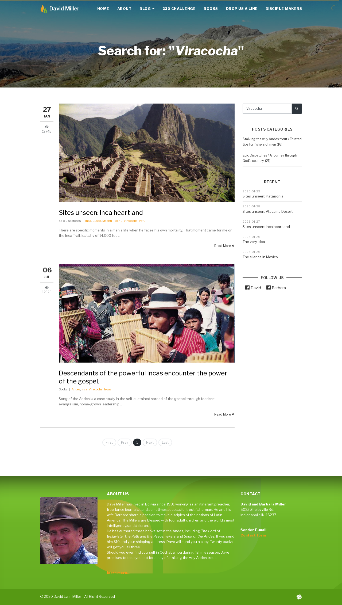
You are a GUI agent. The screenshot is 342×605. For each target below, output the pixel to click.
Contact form (253, 535)
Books (211, 8)
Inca (88, 221)
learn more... (118, 572)
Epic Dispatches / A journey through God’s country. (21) (270, 158)
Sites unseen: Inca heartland (101, 212)
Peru (142, 221)
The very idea (254, 241)
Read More (224, 246)
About (124, 8)
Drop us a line (242, 8)
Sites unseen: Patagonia (263, 196)
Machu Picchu (112, 221)
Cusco (96, 221)
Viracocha (131, 221)
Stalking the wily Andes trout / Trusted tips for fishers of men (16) (272, 141)
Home (103, 8)
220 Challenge (179, 8)
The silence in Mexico (260, 257)
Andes (76, 389)
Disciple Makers (284, 8)
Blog (146, 8)
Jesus (107, 389)
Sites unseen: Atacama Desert (268, 211)
